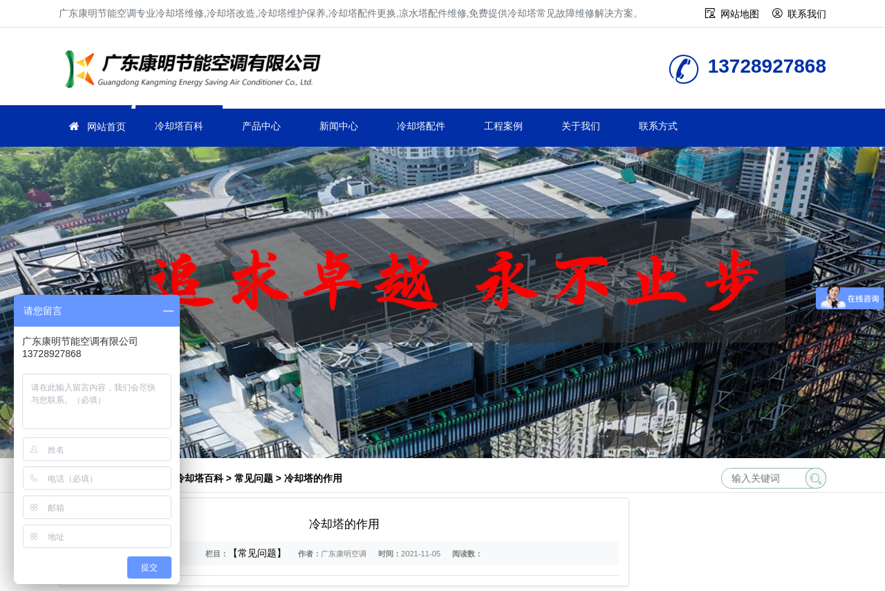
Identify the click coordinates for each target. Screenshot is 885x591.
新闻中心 (338, 125)
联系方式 (658, 125)
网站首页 (106, 126)
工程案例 (503, 125)
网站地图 (739, 13)
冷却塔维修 (197, 71)
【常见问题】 (257, 552)
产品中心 (261, 125)
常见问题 (253, 478)
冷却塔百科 (179, 125)
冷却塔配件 (421, 125)
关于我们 (580, 125)
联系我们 (807, 13)
